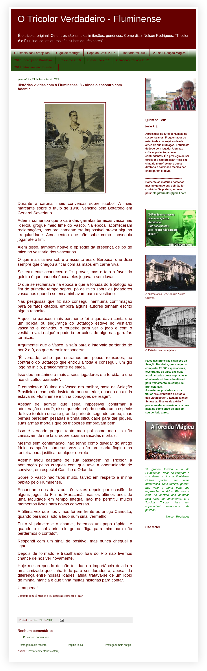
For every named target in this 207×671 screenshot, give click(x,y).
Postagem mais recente (32, 645)
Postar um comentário (36, 637)
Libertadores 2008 (134, 53)
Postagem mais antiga (118, 645)
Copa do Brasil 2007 (101, 53)
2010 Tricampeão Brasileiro (33, 60)
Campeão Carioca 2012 (132, 60)
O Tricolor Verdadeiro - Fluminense (89, 19)
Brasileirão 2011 (98, 60)
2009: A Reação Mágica (169, 53)
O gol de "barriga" (68, 53)
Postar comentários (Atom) (43, 651)
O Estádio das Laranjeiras (32, 53)
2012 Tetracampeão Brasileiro (34, 67)
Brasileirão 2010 (69, 60)
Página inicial (75, 645)
